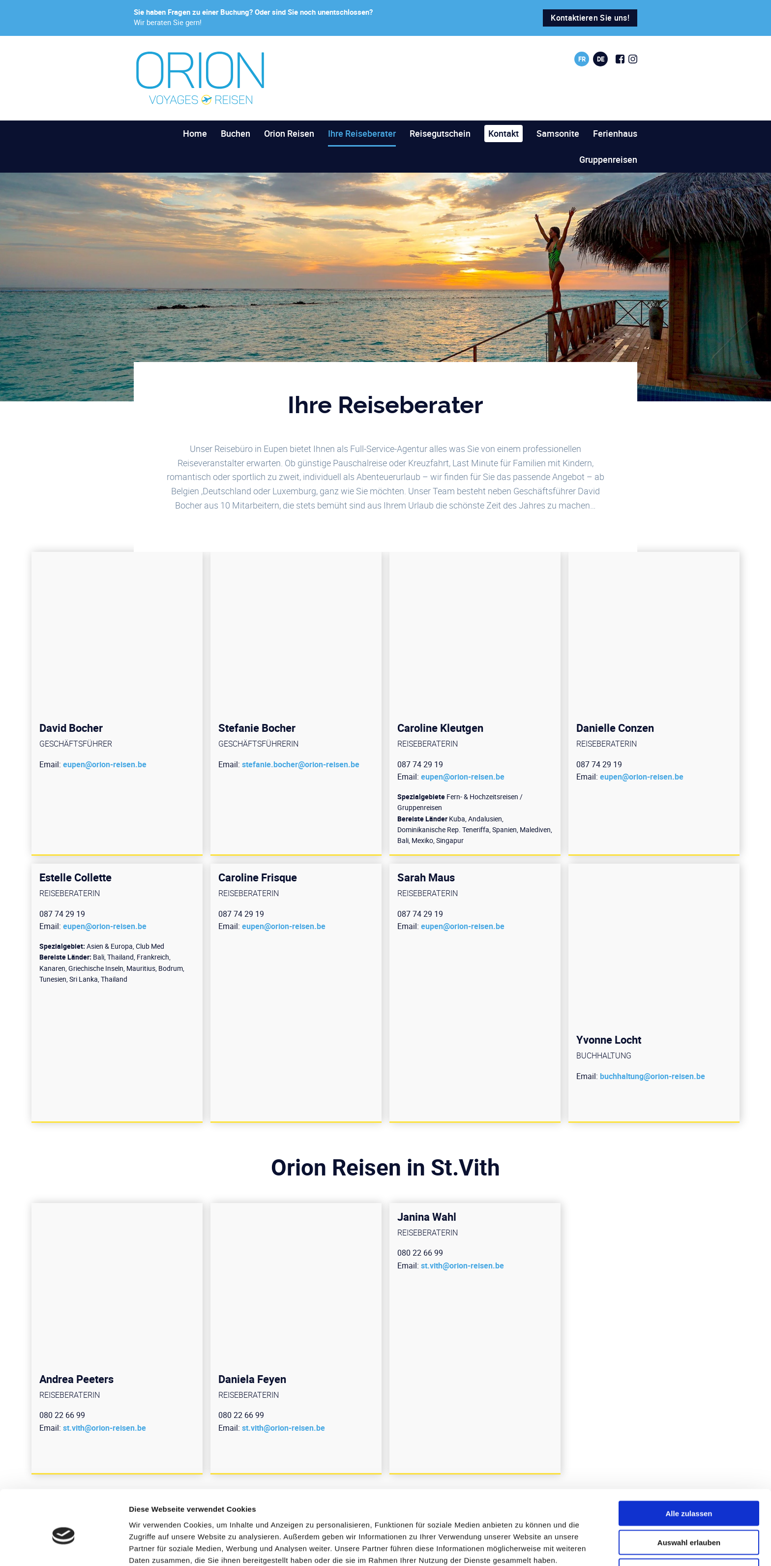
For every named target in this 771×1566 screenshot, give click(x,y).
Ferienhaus (615, 133)
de (600, 59)
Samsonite (557, 133)
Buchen (235, 133)
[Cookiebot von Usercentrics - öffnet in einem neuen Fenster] (64, 1546)
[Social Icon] (620, 59)
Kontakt (503, 133)
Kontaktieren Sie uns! (590, 17)
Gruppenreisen (608, 159)
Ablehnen (689, 1526)
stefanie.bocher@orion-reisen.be (300, 764)
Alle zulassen (688, 1468)
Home (195, 133)
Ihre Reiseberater (362, 133)
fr (582, 59)
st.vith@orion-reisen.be (104, 1427)
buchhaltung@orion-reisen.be (652, 1076)
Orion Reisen (289, 133)
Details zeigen (523, 1546)
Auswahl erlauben (688, 1497)
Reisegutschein (440, 133)
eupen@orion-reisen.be (105, 764)
